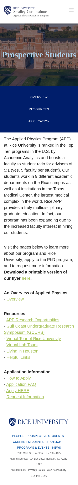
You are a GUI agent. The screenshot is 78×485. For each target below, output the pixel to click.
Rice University (24, 8)
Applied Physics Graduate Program (31, 15)
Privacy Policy (36, 470)
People (18, 436)
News (56, 447)
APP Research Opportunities (32, 320)
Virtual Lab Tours (21, 345)
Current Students (28, 441)
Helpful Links (18, 357)
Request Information (25, 397)
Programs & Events (33, 447)
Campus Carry (39, 475)
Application (39, 121)
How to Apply (18, 378)
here (26, 278)
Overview (39, 97)
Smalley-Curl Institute (30, 12)
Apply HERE (17, 390)
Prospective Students (45, 436)
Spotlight (55, 441)
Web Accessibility (56, 470)
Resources (39, 109)
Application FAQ (21, 384)
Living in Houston (22, 351)
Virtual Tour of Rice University (33, 338)
